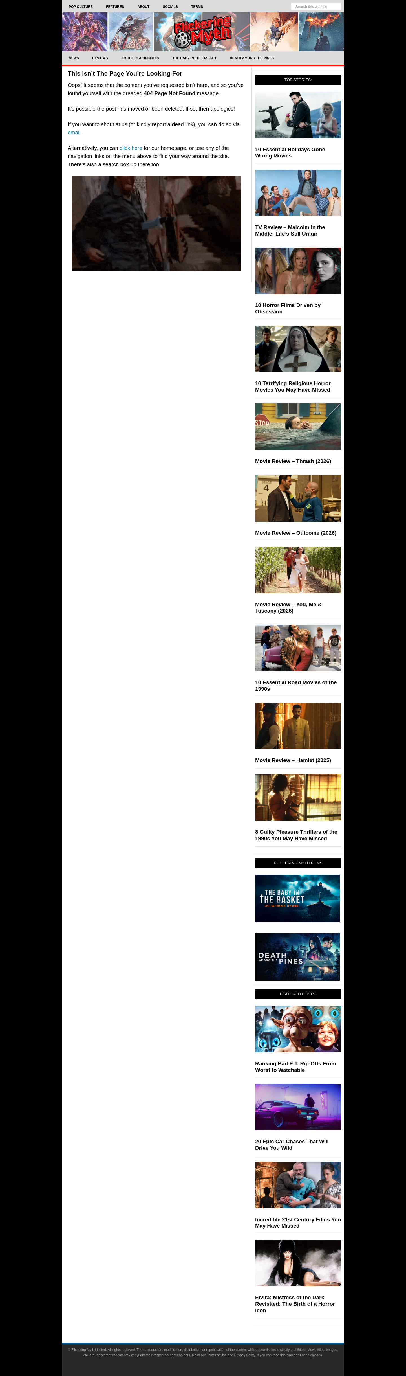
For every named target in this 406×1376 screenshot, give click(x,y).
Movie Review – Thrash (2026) (293, 461)
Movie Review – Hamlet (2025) (293, 760)
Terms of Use (217, 1355)
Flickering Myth (203, 31)
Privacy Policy (244, 1355)
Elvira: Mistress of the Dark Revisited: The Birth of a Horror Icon (295, 1303)
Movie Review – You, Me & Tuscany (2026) (288, 608)
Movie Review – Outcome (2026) (295, 533)
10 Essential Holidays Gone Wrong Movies (290, 152)
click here (131, 148)
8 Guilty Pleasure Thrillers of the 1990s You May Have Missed (296, 835)
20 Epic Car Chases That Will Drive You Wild (292, 1144)
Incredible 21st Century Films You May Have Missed (298, 1223)
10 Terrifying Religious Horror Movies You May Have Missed (293, 386)
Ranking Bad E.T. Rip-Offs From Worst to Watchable (295, 1067)
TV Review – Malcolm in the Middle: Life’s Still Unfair (290, 230)
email (74, 132)
